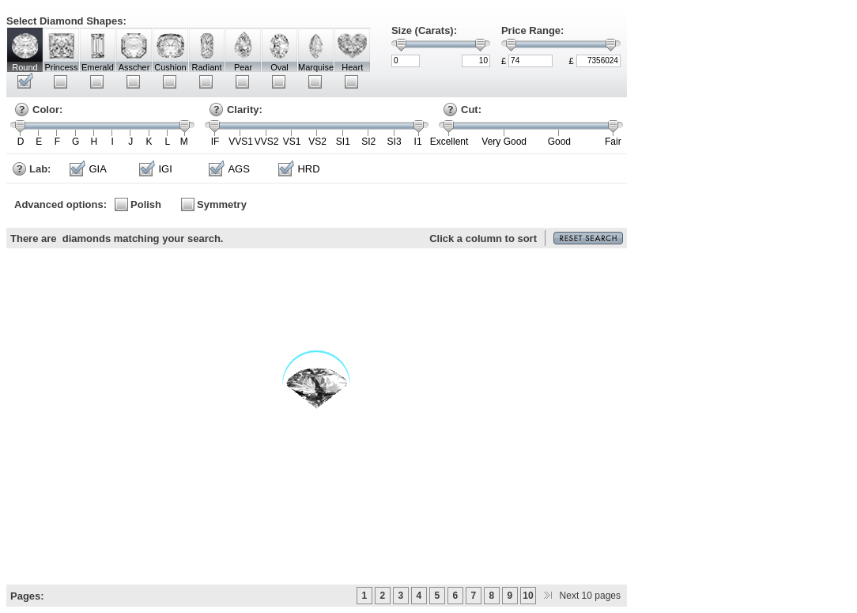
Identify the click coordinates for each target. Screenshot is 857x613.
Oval (279, 67)
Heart (352, 67)
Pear (243, 67)
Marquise (316, 67)
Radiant (207, 67)
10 (528, 595)
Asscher (134, 67)
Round (24, 67)
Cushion (170, 67)
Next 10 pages (579, 595)
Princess (60, 67)
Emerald (97, 67)
